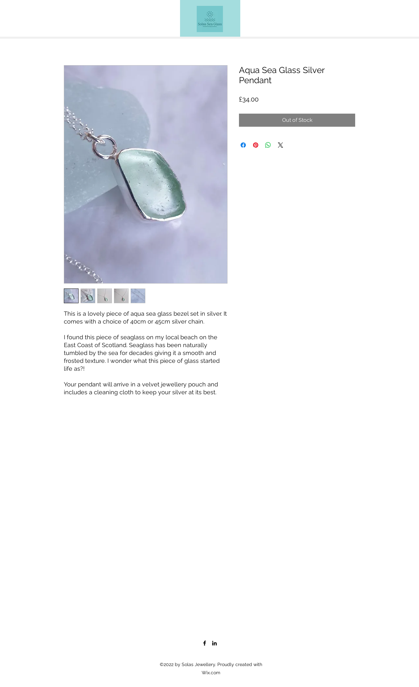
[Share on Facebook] (243, 145)
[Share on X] (280, 145)
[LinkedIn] (214, 643)
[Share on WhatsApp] (268, 145)
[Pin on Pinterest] (256, 145)
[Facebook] (204, 643)
